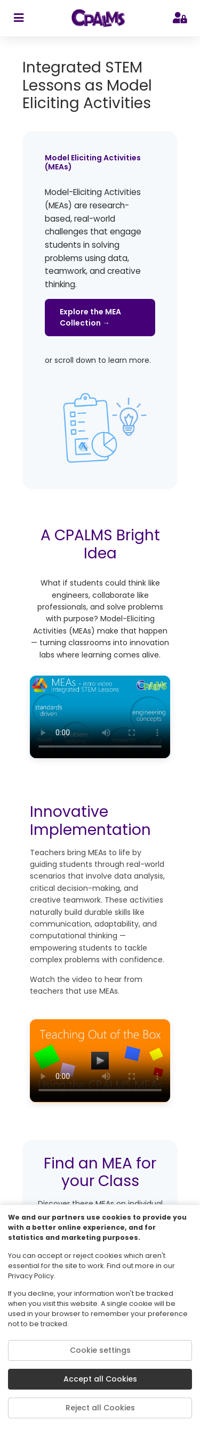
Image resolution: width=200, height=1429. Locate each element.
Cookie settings (100, 1350)
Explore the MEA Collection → (90, 317)
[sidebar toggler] (18, 18)
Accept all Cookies (100, 1379)
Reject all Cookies (100, 1407)
